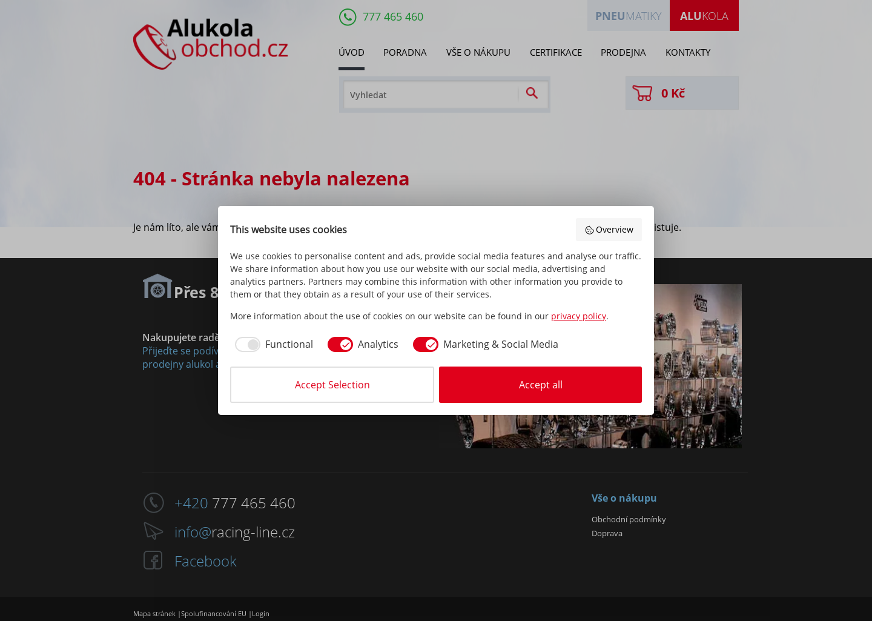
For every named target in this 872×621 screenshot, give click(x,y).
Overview (609, 229)
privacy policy (578, 316)
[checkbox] (271, 344)
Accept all (541, 384)
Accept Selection (332, 384)
